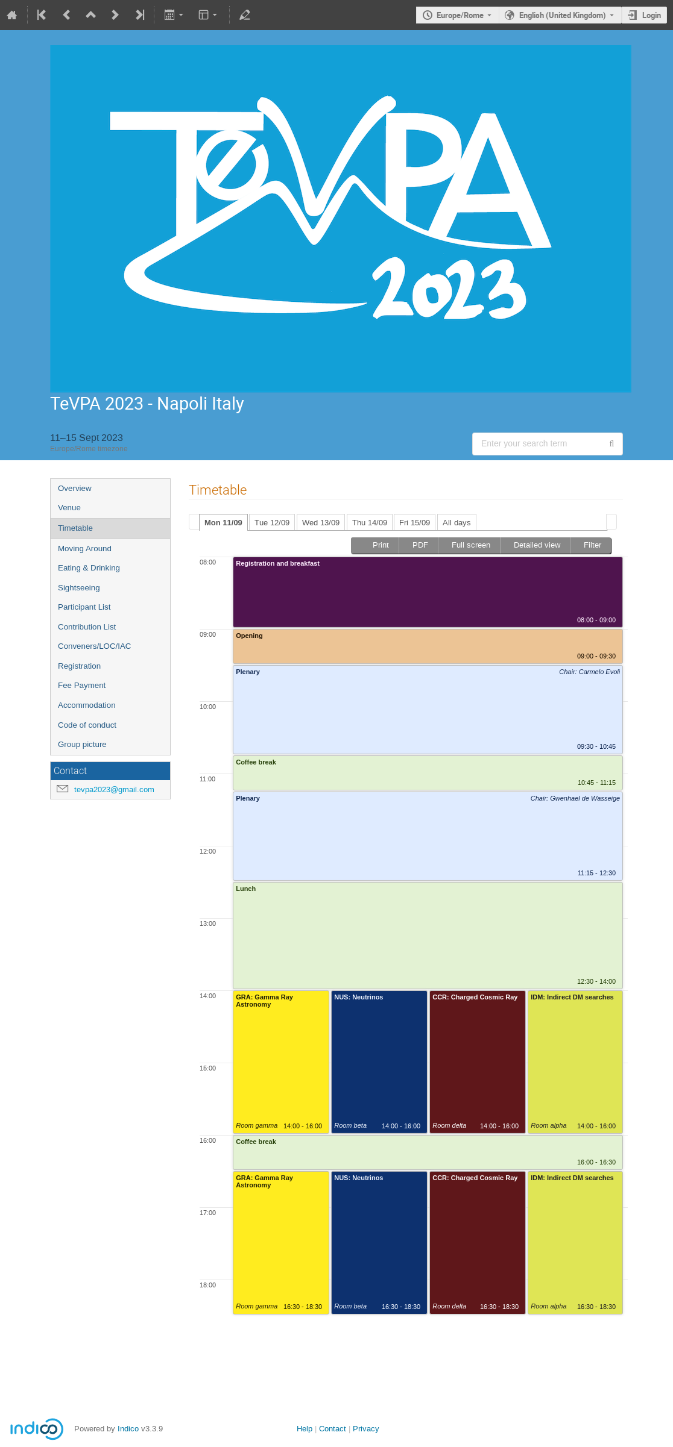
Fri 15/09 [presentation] (414, 522)
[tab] (223, 522)
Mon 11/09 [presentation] (223, 522)
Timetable (75, 528)
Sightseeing (79, 587)
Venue (69, 507)
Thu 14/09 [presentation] (369, 522)
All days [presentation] (457, 522)
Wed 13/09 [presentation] (321, 522)
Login (651, 15)
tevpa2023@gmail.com (114, 789)
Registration (79, 665)
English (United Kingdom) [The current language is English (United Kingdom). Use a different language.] (562, 15)
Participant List (84, 606)
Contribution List (87, 626)
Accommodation (87, 705)
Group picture (82, 744)
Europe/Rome (460, 15)
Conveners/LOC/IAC (94, 646)
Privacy (366, 1429)
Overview (75, 488)
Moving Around (85, 548)
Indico (128, 1429)
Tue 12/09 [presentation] (271, 522)
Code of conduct (87, 725)
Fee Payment (82, 685)
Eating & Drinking (89, 567)
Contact (332, 1429)
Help (304, 1429)
